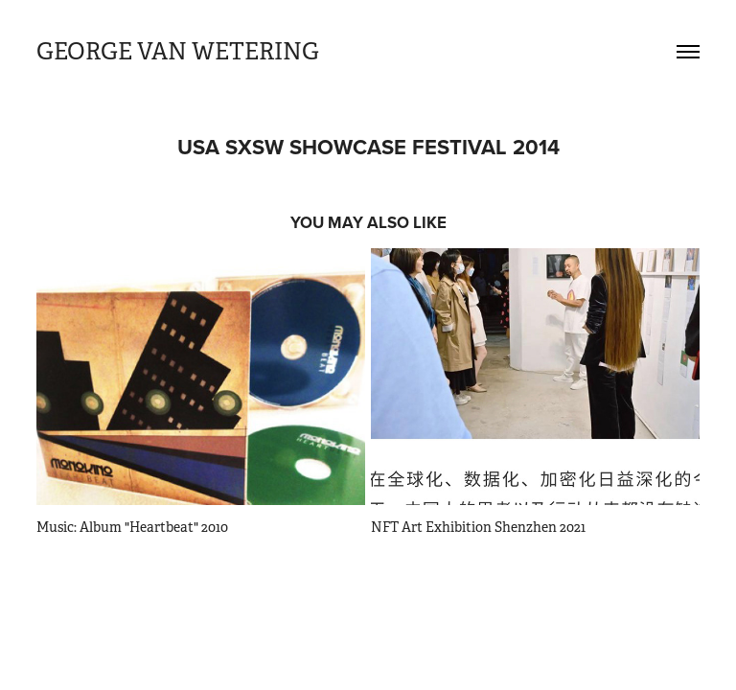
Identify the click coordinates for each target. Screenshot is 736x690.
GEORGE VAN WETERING (180, 51)
